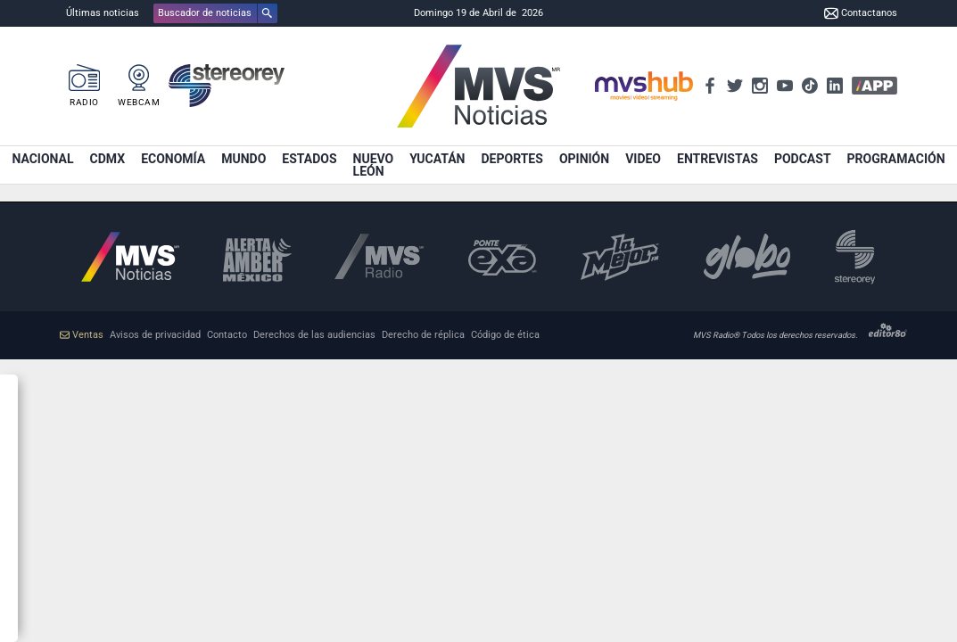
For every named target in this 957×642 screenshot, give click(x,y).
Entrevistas (717, 159)
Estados (309, 159)
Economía (173, 159)
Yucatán (437, 159)
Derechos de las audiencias (314, 335)
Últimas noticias (102, 13)
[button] (215, 13)
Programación (896, 159)
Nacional (42, 159)
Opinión (584, 159)
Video (643, 159)
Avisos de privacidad (155, 335)
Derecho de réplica (423, 335)
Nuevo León (373, 165)
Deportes (511, 159)
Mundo (243, 159)
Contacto (227, 335)
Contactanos (860, 13)
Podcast (802, 159)
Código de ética (505, 335)
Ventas (81, 335)
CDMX (108, 159)
